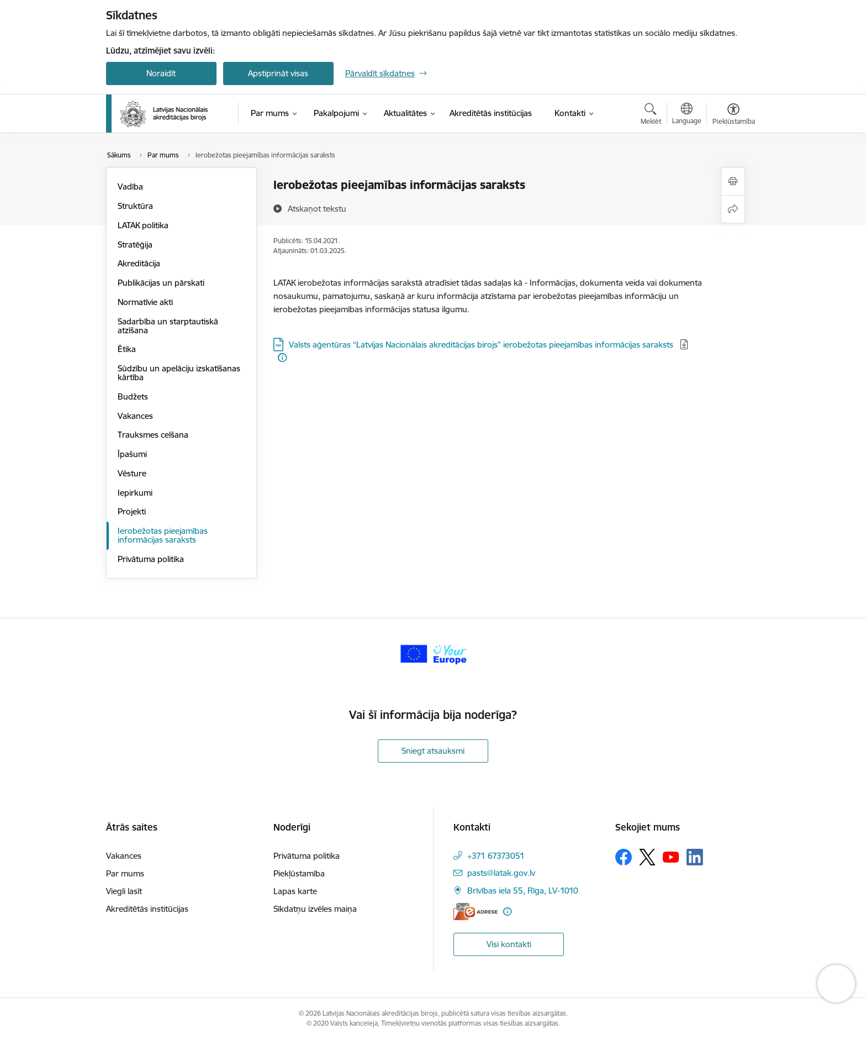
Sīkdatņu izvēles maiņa (315, 909)
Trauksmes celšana (153, 434)
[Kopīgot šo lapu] (732, 209)
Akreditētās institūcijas (147, 909)
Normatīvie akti (145, 302)
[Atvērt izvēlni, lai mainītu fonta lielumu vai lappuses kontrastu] (734, 115)
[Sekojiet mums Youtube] (671, 856)
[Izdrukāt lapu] (732, 181)
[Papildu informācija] (282, 357)
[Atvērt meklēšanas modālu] (651, 115)
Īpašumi (132, 454)
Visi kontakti (509, 944)
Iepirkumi (135, 492)
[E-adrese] (475, 911)
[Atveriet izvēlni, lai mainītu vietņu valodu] (687, 115)
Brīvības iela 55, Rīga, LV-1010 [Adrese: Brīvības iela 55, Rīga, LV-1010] (522, 890)
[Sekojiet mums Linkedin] (695, 857)
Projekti (132, 511)
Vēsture (132, 473)
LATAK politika (143, 225)
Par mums (125, 873)
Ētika (127, 349)
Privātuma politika (151, 559)
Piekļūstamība (299, 873)
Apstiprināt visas (278, 73)
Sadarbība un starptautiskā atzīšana (168, 325)
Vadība (130, 186)
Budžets (133, 396)
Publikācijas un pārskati (161, 282)
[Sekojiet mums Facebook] (623, 857)
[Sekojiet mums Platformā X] (647, 857)
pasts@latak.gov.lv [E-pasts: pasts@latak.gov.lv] (501, 873)
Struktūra (135, 206)
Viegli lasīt (124, 891)
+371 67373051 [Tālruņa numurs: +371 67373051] (496, 855)
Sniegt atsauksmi (433, 750)
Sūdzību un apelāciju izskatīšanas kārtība (179, 372)
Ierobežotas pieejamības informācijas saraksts (163, 535)
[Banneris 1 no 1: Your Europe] (433, 653)
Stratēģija (135, 244)
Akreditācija (139, 263)
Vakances (135, 416)
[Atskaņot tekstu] (317, 208)
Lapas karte (295, 891)
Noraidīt (161, 73)
